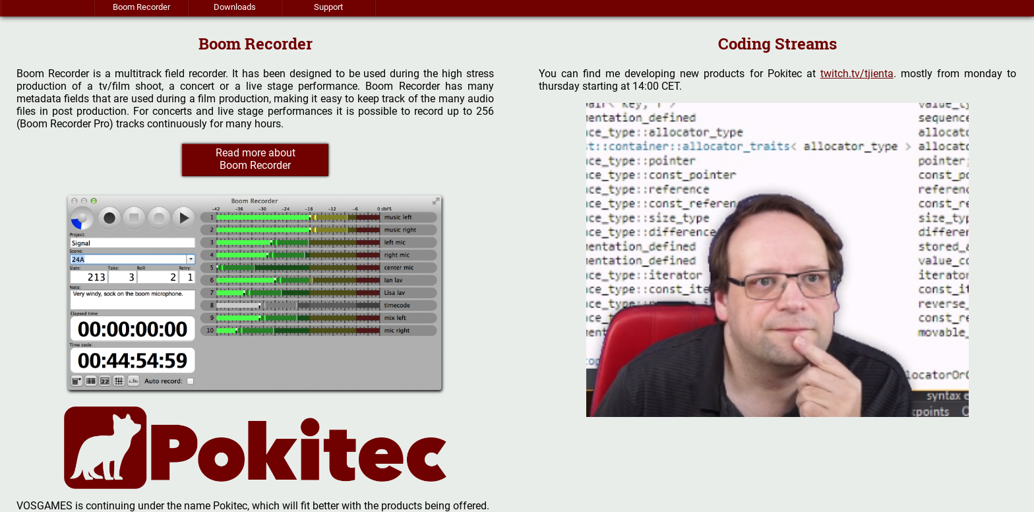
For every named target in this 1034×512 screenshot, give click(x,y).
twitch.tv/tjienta (857, 73)
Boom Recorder (141, 7)
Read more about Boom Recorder (255, 159)
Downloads (235, 7)
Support (328, 7)
